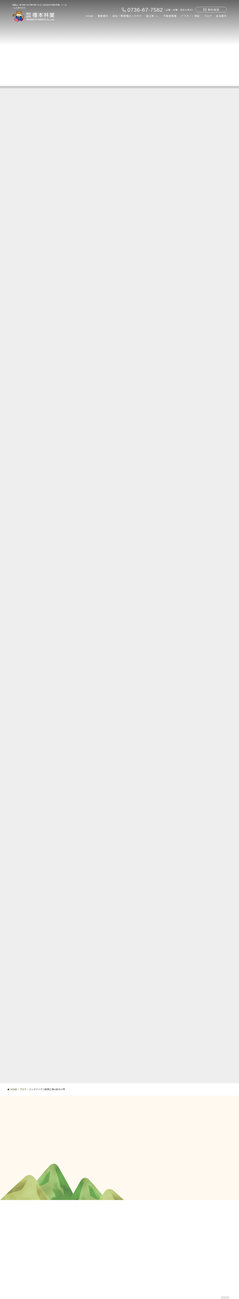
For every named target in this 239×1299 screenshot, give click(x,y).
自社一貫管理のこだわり (127, 16)
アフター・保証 (190, 16)
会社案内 (221, 16)
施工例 (150, 16)
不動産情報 (170, 16)
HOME (90, 16)
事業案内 (103, 16)
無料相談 (211, 10)
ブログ (208, 16)
